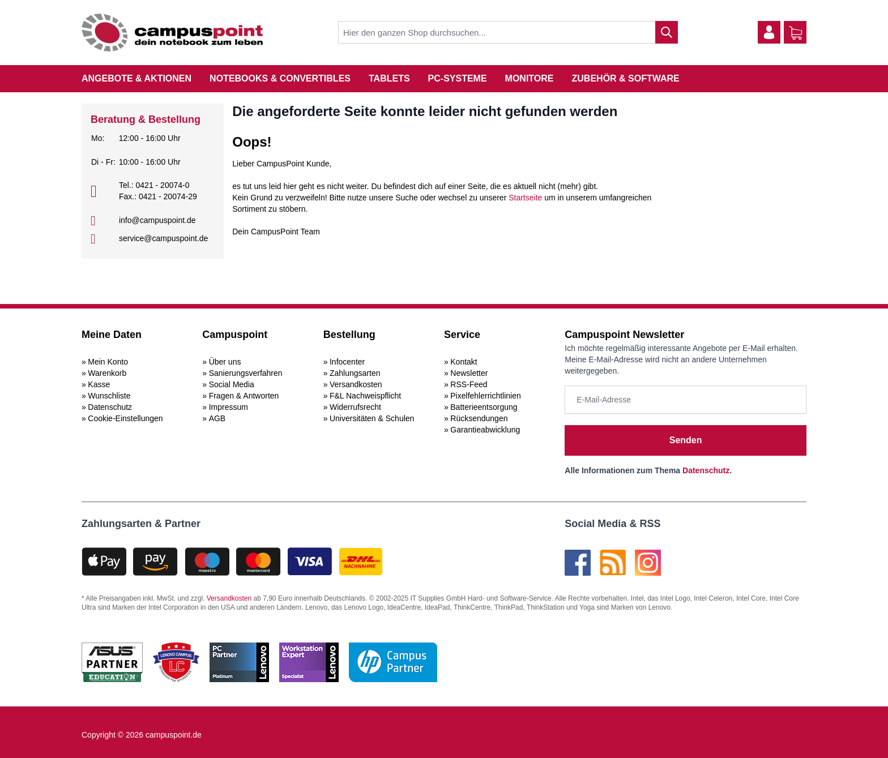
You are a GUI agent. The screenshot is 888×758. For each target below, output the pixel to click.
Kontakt (463, 361)
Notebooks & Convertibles (280, 78)
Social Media (231, 384)
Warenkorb (107, 373)
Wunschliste (109, 395)
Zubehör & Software (626, 78)
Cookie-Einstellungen (125, 418)
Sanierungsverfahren (246, 373)
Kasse (99, 384)
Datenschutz (110, 407)
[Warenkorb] (795, 33)
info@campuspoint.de (157, 220)
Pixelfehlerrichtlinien (485, 395)
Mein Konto (108, 361)
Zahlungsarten (355, 373)
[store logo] (172, 33)
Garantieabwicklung (485, 429)
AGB (217, 418)
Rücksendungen (478, 418)
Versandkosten (356, 384)
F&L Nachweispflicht (365, 395)
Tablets (389, 78)
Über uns (225, 361)
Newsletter (469, 373)
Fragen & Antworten (244, 395)
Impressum (228, 407)
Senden (685, 440)
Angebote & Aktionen (136, 78)
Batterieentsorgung (483, 407)
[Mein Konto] (769, 32)
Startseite (525, 197)
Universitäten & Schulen (372, 418)
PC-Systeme (457, 78)
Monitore (529, 78)
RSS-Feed (468, 384)
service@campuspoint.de (163, 238)
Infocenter (347, 361)
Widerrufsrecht (355, 407)
